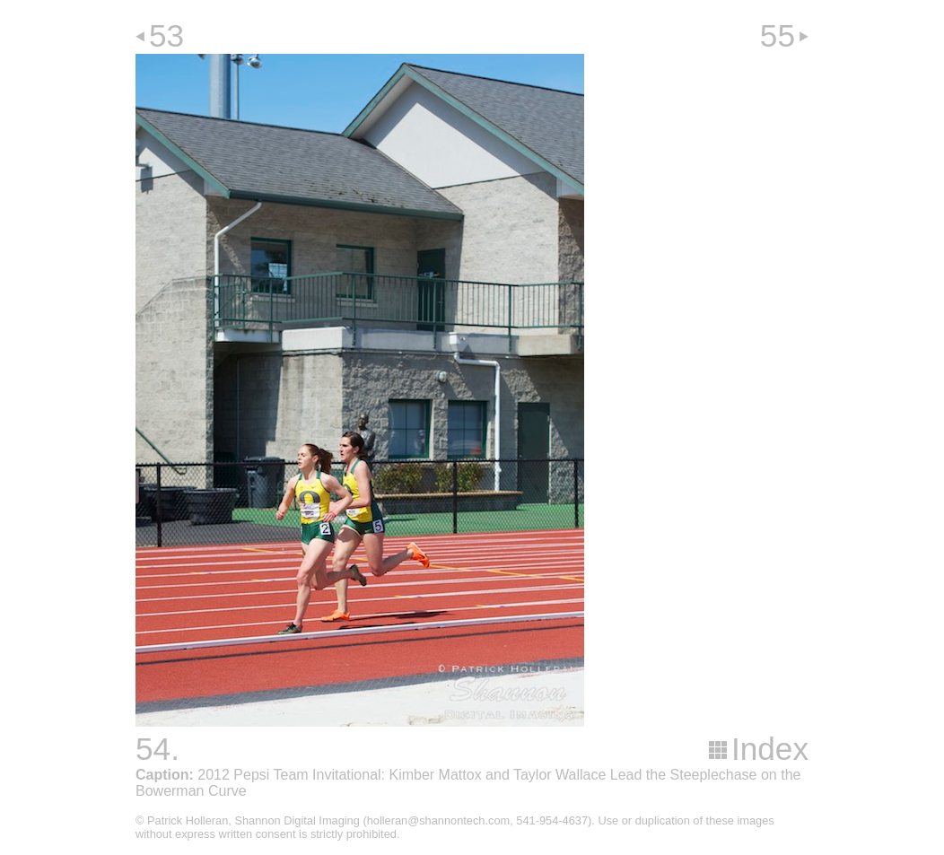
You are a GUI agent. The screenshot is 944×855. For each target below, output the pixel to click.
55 (777, 35)
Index (770, 748)
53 (166, 35)
